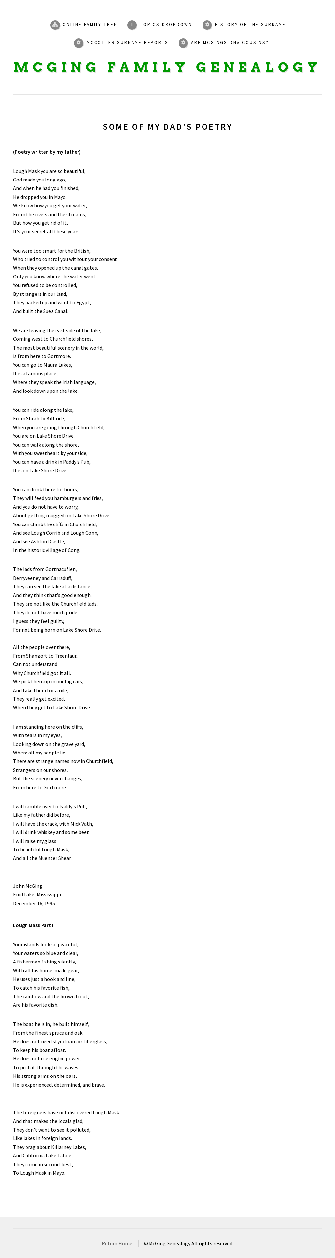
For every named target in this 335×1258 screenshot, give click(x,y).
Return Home (117, 1243)
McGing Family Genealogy (167, 67)
